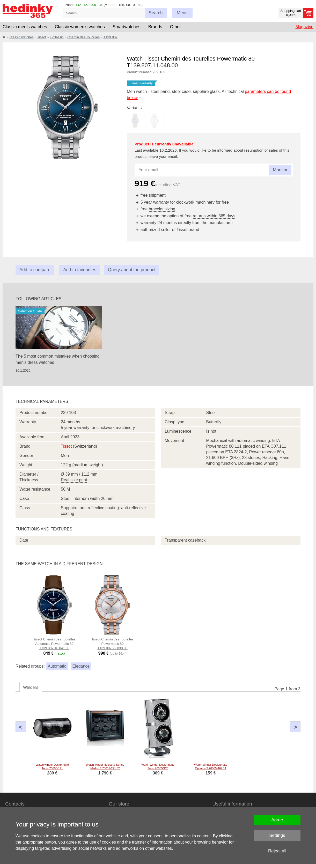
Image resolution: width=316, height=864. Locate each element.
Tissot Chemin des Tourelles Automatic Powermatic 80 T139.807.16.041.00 (54, 643)
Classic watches (21, 37)
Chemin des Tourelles (83, 37)
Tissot (41, 37)
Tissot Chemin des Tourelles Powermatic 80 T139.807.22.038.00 (112, 643)
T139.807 (110, 37)
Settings (277, 835)
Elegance (81, 666)
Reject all (277, 850)
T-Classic (56, 37)
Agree (277, 819)
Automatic (57, 666)
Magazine (304, 27)
